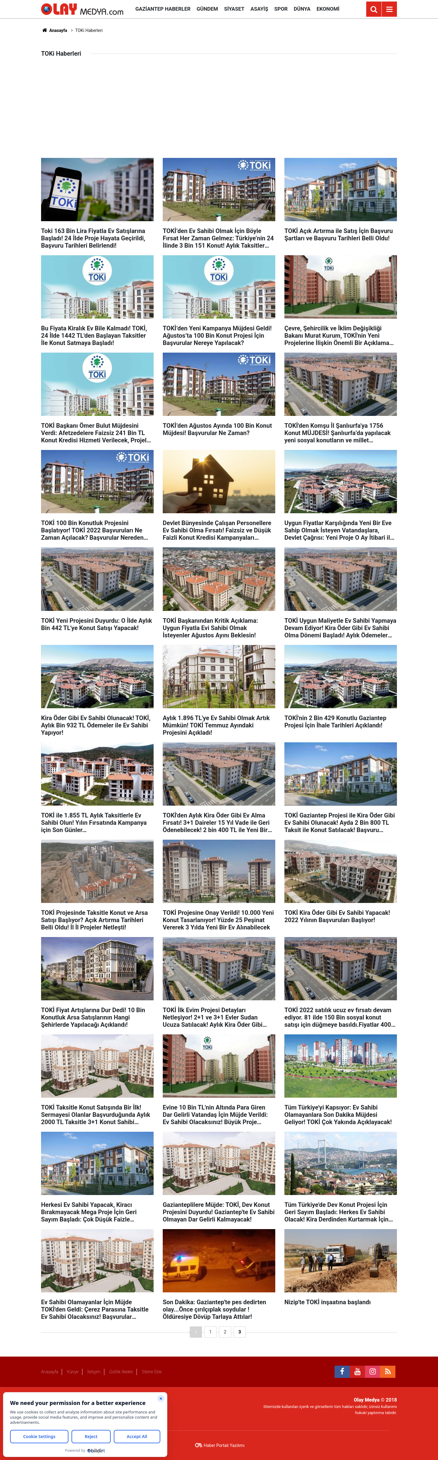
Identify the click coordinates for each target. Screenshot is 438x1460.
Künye (72, 1371)
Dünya (302, 9)
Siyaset (234, 9)
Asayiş (259, 9)
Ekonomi (328, 9)
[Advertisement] (218, 112)
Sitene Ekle (152, 1371)
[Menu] (389, 9)
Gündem (207, 9)
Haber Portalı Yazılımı (224, 1445)
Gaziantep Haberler (162, 9)
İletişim (93, 1371)
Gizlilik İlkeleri (121, 1371)
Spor (281, 9)
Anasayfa (54, 30)
